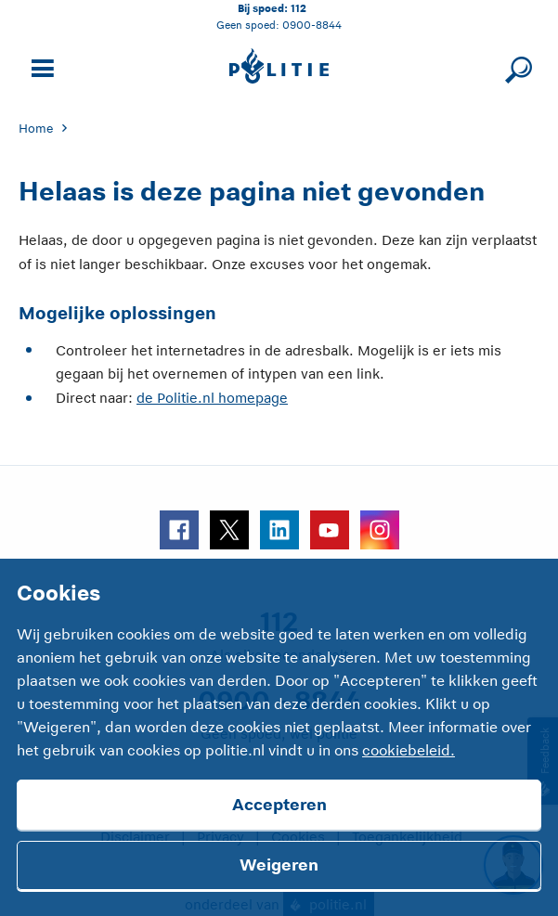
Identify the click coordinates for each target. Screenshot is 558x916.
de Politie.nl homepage (212, 397)
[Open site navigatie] (40, 66)
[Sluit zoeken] (515, 66)
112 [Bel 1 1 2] (298, 8)
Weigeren (279, 865)
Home (36, 128)
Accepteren (279, 804)
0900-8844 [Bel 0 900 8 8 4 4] (312, 25)
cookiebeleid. (408, 751)
